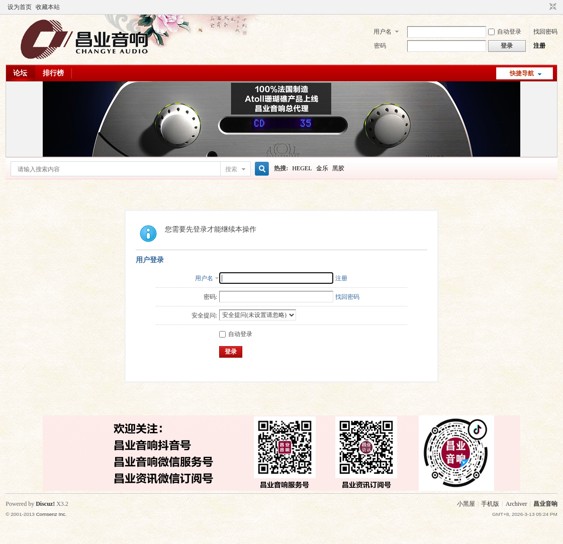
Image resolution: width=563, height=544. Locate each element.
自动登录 (504, 31)
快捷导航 (522, 73)
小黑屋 (466, 503)
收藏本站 (48, 7)
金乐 (322, 168)
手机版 (490, 503)
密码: (210, 296)
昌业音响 (545, 503)
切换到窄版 (551, 7)
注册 (539, 45)
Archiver (516, 503)
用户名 (382, 31)
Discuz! (45, 503)
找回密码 (545, 31)
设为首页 (20, 7)
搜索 (231, 169)
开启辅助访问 (543, 7)
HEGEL (302, 168)
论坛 (20, 73)
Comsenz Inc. (51, 514)
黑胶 (338, 168)
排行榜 (53, 73)
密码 (380, 45)
